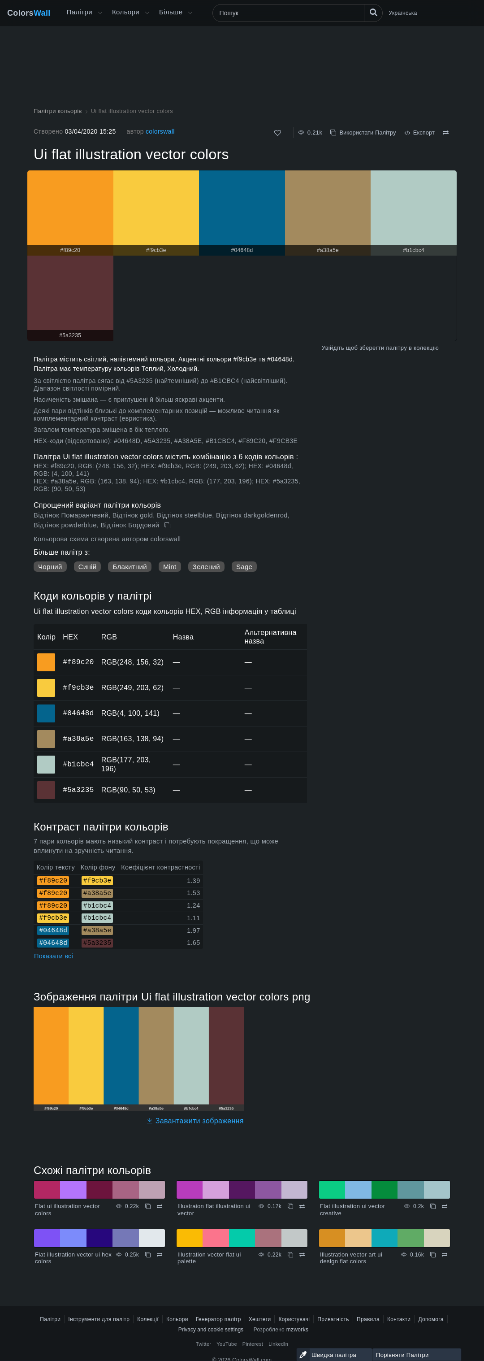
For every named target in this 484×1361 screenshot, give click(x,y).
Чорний (50, 566)
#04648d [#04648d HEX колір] (46, 707)
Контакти (399, 1319)
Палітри (79, 12)
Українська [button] (403, 13)
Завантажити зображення (195, 1121)
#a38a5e (78, 739)
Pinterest (252, 1344)
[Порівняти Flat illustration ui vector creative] (445, 1206)
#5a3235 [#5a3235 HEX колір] (46, 784)
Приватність (333, 1319)
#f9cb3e (78, 687)
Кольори (125, 12)
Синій (87, 566)
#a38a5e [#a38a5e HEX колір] (46, 732)
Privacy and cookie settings (210, 1329)
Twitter (204, 1344)
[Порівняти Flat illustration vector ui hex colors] (160, 1254)
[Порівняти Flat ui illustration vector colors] (160, 1206)
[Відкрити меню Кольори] (147, 13)
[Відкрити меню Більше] (100, 13)
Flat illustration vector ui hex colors (73, 1258)
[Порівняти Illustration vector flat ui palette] (302, 1254)
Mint (170, 566)
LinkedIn (278, 1344)
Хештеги (260, 1319)
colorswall (160, 131)
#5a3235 (78, 790)
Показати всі (53, 956)
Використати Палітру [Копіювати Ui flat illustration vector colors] (363, 132)
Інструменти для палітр (99, 1319)
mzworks (297, 1329)
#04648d (78, 713)
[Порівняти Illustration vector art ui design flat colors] (445, 1254)
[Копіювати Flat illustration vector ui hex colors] (148, 1254)
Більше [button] (170, 12)
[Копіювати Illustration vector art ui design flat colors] (433, 1254)
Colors (29, 13)
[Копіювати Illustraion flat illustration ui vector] (290, 1206)
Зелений (206, 566)
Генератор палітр (218, 1319)
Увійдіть (333, 347)
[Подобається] (277, 133)
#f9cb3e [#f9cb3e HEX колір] (46, 681)
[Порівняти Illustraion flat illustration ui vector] (302, 1206)
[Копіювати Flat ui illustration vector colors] (148, 1206)
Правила (368, 1319)
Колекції (148, 1319)
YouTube (226, 1344)
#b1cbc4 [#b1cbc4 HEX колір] (46, 758)
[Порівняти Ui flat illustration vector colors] (445, 133)
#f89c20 (78, 662)
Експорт (419, 132)
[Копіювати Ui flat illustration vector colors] (168, 525)
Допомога (430, 1319)
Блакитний (129, 566)
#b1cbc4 (78, 764)
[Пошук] (297, 13)
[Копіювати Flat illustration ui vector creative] (433, 1206)
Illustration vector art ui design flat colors (351, 1258)
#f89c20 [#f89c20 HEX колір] (46, 656)
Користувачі (294, 1319)
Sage (244, 566)
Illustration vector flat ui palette (209, 1258)
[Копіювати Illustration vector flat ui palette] (290, 1254)
